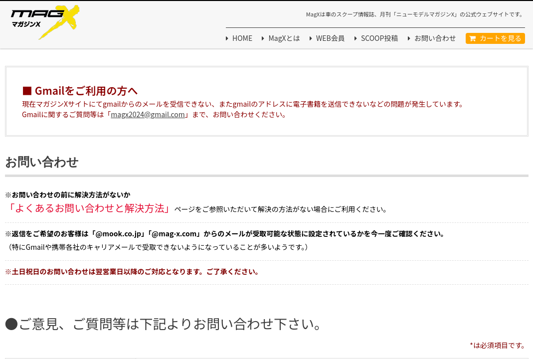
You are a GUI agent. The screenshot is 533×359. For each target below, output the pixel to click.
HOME (242, 38)
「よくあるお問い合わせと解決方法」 (90, 207)
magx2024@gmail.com (148, 114)
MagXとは (284, 38)
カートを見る (501, 38)
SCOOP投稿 (379, 38)
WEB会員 (330, 38)
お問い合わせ (435, 38)
